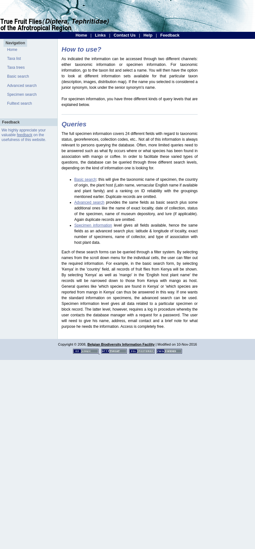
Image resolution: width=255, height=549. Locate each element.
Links (100, 35)
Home (81, 35)
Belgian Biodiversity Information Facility (121, 344)
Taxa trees (16, 67)
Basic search (18, 76)
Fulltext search (19, 103)
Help (147, 35)
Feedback (169, 35)
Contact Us (124, 35)
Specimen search (22, 94)
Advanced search (22, 85)
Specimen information (93, 225)
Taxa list (14, 58)
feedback (25, 135)
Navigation (15, 43)
